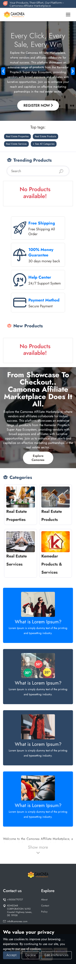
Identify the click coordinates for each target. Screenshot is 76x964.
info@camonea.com (15, 921)
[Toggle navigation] (68, 14)
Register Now (38, 105)
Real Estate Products (45, 136)
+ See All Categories (44, 144)
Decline (30, 955)
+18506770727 (13, 899)
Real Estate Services (16, 144)
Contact (45, 905)
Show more (38, 849)
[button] (3, 71)
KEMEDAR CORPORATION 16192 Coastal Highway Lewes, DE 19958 (17, 910)
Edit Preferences (56, 955)
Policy (44, 911)
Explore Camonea (38, 458)
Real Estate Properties (17, 136)
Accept (11, 955)
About (44, 899)
